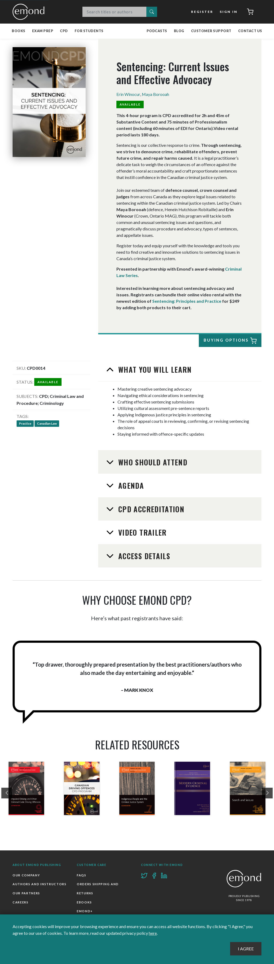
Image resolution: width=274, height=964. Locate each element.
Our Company (26, 875)
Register (203, 12)
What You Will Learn (154, 369)
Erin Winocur (128, 94)
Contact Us (250, 31)
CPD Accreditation (150, 509)
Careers (21, 902)
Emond (30, 12)
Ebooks (84, 902)
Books (18, 31)
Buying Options (229, 341)
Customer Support (211, 31)
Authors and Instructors (40, 884)
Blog (179, 31)
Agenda (130, 485)
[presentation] (6, 793)
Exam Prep (43, 31)
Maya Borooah (155, 94)
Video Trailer (141, 532)
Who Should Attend (151, 462)
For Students (89, 31)
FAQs (81, 875)
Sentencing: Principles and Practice (186, 301)
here (153, 933)
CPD (64, 31)
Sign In (229, 12)
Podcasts (157, 31)
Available (130, 104)
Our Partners (26, 893)
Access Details (143, 556)
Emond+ (85, 911)
